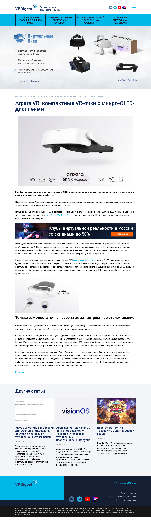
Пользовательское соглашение (122, 497)
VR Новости (35, 96)
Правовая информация (126, 500)
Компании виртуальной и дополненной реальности (90, 20)
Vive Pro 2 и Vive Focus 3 (58, 215)
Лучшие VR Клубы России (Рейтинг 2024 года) (30, 20)
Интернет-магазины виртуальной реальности (60, 20)
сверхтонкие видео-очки (85, 260)
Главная (19, 96)
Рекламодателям (128, 493)
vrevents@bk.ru (124, 483)
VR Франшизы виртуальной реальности (120, 20)
